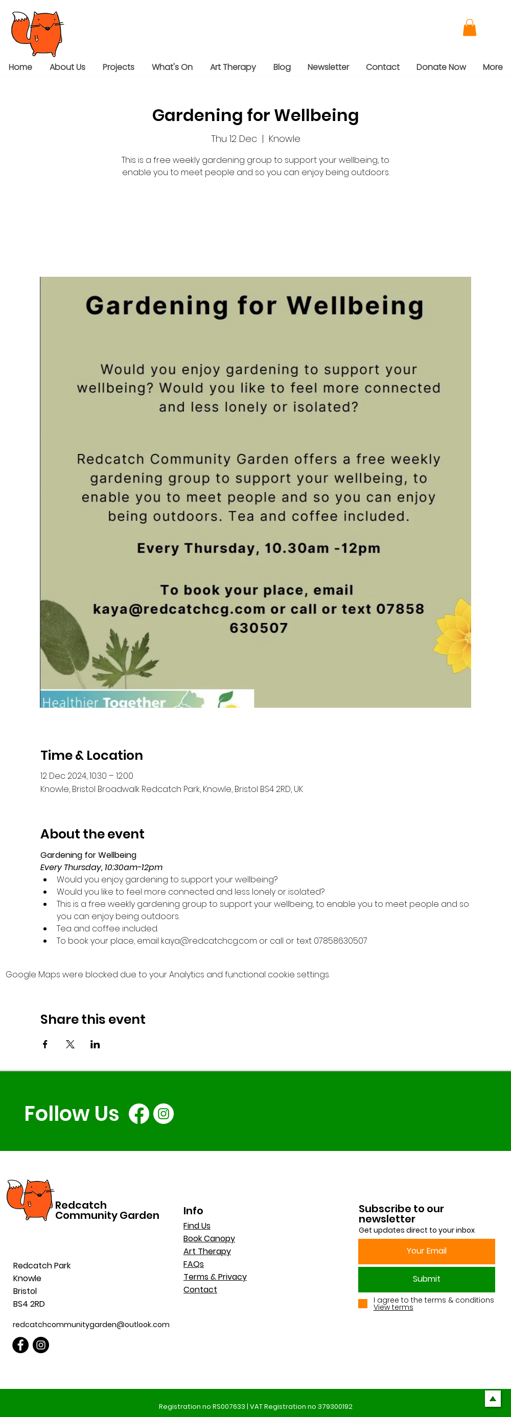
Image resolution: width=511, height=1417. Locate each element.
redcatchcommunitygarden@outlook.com (91, 1324)
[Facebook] (139, 1113)
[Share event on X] (70, 1044)
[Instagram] (163, 1113)
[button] (469, 27)
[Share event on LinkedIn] (95, 1044)
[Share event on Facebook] (45, 1044)
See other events (255, 229)
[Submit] (426, 1279)
